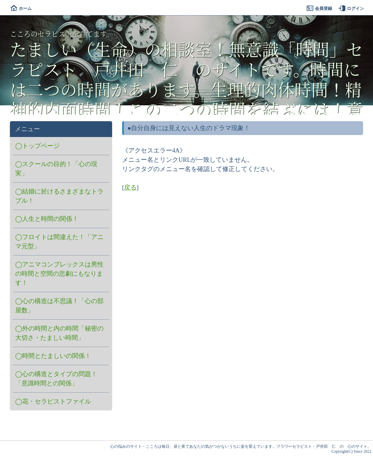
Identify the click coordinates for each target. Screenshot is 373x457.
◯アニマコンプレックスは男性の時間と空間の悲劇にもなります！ (59, 273)
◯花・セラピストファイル (53, 401)
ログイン (351, 8)
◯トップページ (37, 145)
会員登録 (319, 8)
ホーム (21, 8)
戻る (130, 187)
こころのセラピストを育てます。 (61, 33)
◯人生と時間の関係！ (46, 218)
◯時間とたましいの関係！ (53, 355)
